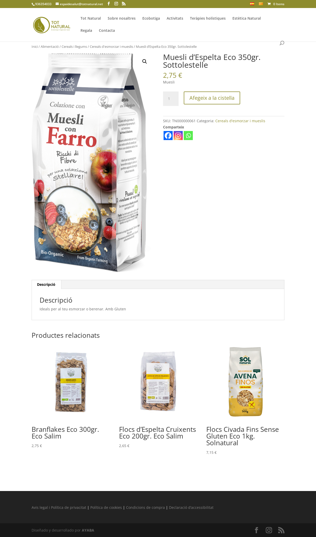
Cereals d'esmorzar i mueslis (111, 46)
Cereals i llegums (74, 46)
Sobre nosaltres (122, 19)
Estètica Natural (246, 19)
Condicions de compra (145, 507)
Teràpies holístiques (208, 19)
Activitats (175, 19)
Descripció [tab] (46, 284)
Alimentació (50, 46)
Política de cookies (106, 507)
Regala (86, 31)
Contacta (107, 31)
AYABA (88, 530)
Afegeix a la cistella (211, 97)
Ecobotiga (151, 19)
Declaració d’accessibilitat (191, 507)
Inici (35, 46)
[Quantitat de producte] (171, 98)
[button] (144, 61)
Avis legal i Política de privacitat (59, 507)
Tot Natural (90, 19)
